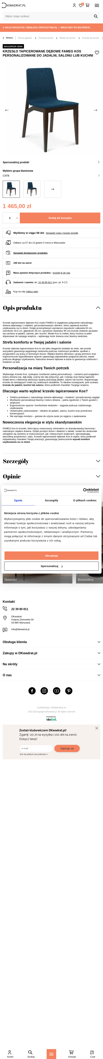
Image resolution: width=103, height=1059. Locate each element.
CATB (51, 175)
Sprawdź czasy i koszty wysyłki (62, 233)
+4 (52, 189)
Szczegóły (16, 461)
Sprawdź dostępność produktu (30, 253)
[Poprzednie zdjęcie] (7, 110)
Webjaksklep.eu (58, 707)
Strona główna (25, 38)
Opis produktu (22, 307)
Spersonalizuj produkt (51, 162)
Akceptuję (51, 555)
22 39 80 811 (45, 282)
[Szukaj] (95, 16)
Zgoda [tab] (18, 500)
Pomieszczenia (46, 38)
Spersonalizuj (52, 566)
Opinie (12, 476)
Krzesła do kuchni (90, 38)
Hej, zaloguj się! (74, 5)
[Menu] (51, 1054)
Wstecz (8, 38)
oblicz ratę (32, 291)
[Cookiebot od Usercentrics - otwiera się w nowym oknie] (83, 490)
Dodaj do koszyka (60, 217)
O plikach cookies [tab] (85, 500)
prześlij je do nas (61, 272)
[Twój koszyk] (87, 5)
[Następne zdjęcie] (95, 110)
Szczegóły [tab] (51, 500)
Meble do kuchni (67, 38)
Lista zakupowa (82, 4)
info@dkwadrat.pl (20, 629)
